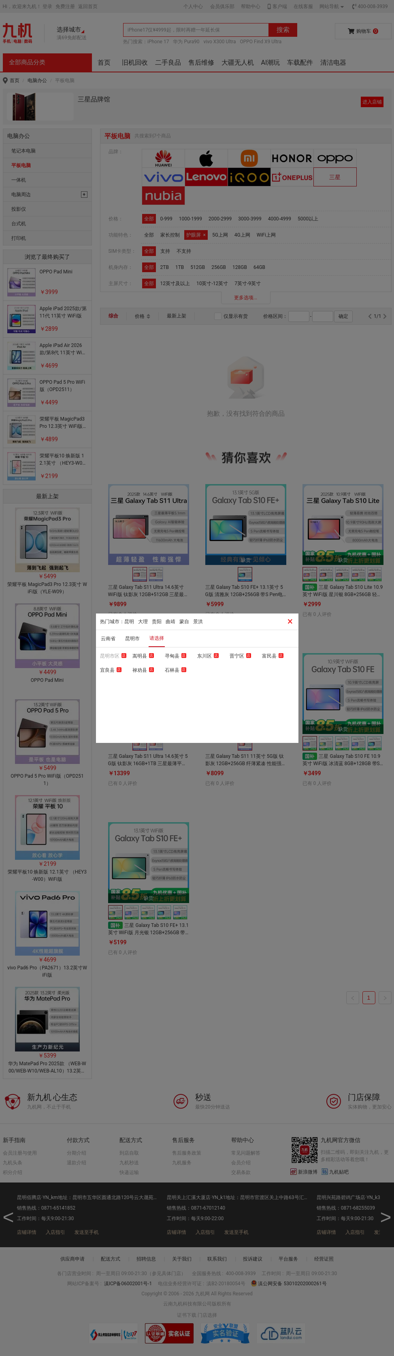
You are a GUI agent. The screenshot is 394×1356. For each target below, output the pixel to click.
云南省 (108, 638)
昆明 (129, 621)
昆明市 (132, 638)
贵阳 (157, 621)
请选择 (156, 638)
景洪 (198, 621)
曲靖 (170, 621)
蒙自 (184, 621)
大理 (143, 621)
